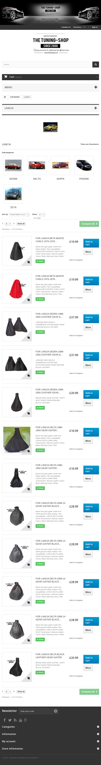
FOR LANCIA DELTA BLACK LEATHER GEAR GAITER (50, 656)
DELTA (37, 178)
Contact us (66, 27)
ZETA (13, 207)
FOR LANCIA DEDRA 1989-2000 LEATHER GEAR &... (50, 315)
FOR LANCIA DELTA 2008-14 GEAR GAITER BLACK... (50, 504)
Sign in (95, 27)
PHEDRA (84, 178)
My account (8, 741)
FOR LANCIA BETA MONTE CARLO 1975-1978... (50, 240)
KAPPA (60, 178)
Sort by (5, 214)
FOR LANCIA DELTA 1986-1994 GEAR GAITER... (49, 429)
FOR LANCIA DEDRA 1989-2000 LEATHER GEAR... (50, 391)
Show (34, 214)
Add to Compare (76, 260)
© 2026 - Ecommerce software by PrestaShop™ (20, 758)
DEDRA (13, 178)
